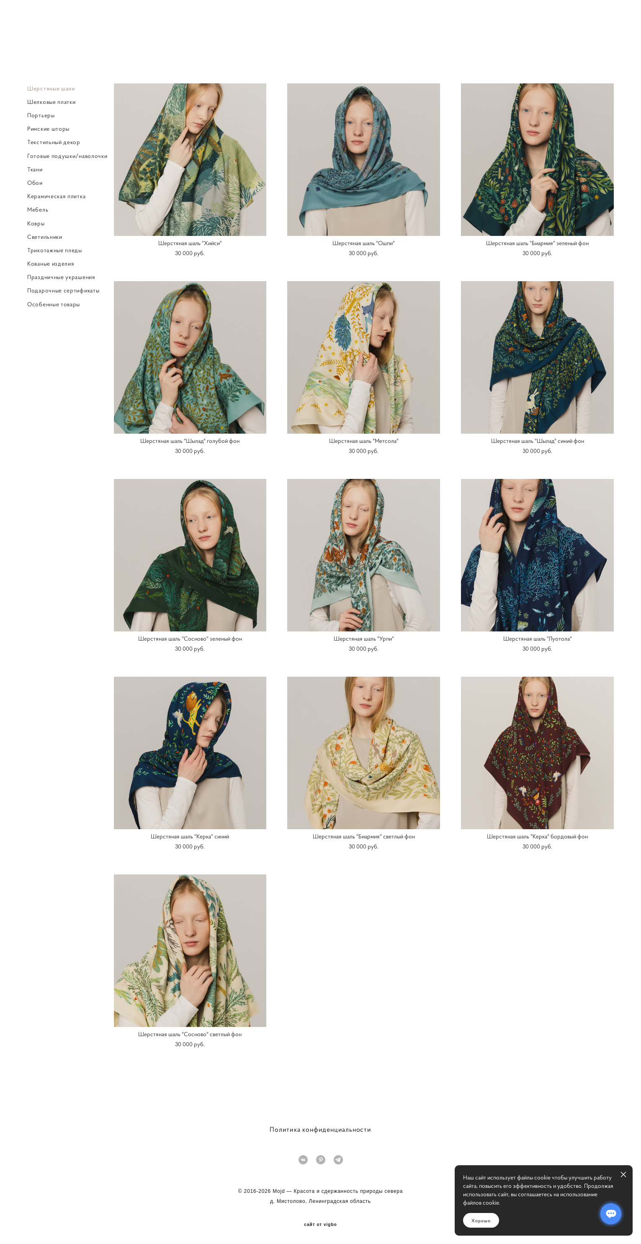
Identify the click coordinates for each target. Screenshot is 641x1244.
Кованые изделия (51, 265)
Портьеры (41, 116)
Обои (35, 184)
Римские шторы (48, 130)
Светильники (44, 238)
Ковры (36, 224)
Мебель (37, 211)
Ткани (35, 170)
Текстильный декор (53, 143)
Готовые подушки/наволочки (67, 157)
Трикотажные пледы (54, 251)
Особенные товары (53, 305)
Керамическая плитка (56, 198)
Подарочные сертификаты (63, 292)
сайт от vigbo (320, 1224)
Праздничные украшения (61, 278)
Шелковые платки (51, 103)
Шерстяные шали (51, 89)
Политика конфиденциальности (320, 1129)
